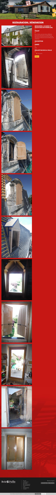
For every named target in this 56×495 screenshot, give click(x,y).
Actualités (25, 483)
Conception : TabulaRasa (47, 483)
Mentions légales (51, 480)
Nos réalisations (26, 484)
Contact (24, 488)
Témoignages (26, 487)
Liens (24, 486)
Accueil (24, 480)
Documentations (26, 485)
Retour (36, 56)
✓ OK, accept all (38, 493)
